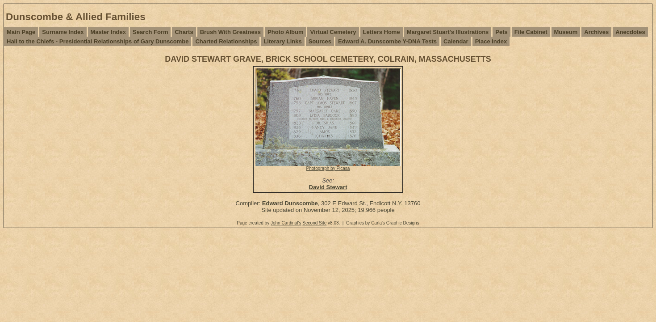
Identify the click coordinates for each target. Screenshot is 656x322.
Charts (184, 32)
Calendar (455, 41)
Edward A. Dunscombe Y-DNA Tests (387, 41)
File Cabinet (530, 32)
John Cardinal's (286, 222)
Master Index (108, 32)
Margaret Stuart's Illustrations (448, 32)
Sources (320, 41)
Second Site (314, 222)
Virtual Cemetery (333, 32)
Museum (566, 32)
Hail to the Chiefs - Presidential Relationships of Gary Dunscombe (97, 41)
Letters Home (381, 32)
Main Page (21, 32)
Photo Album (285, 32)
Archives (596, 32)
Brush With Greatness (230, 32)
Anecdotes (630, 32)
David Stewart (328, 187)
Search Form (150, 32)
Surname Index (63, 32)
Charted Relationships (226, 41)
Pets (501, 32)
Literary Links (282, 41)
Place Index (491, 41)
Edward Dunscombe (290, 203)
